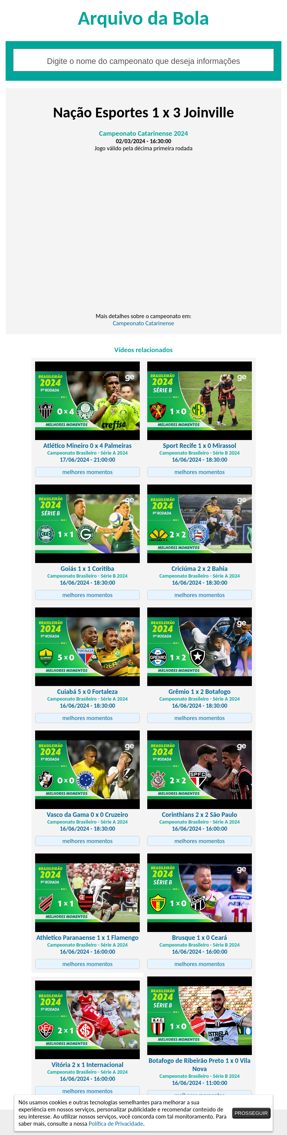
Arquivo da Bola (143, 18)
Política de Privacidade (116, 1123)
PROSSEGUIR (251, 1113)
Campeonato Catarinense (143, 323)
